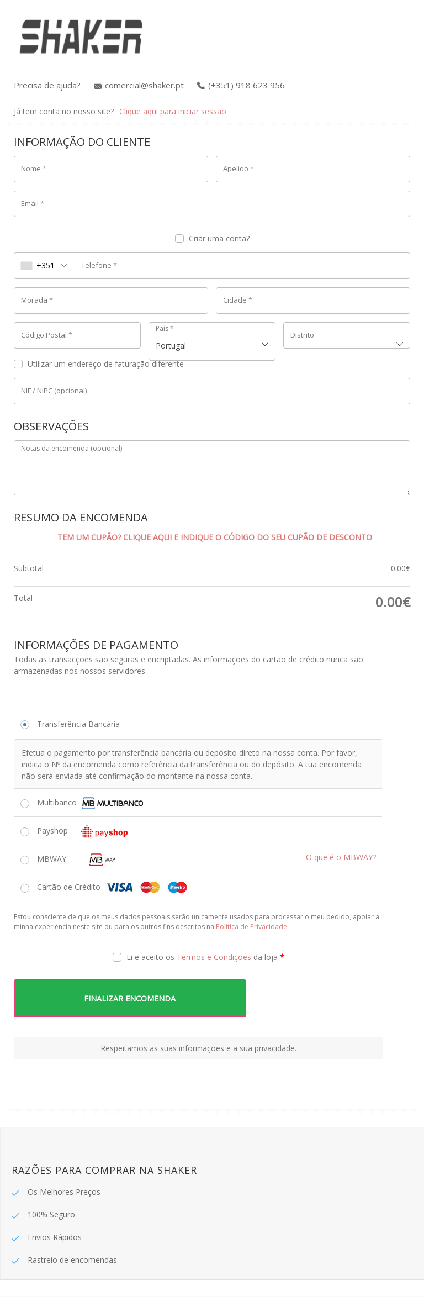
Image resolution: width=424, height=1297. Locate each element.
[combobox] (43, 265)
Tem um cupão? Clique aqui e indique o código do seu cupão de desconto (214, 537)
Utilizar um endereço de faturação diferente (100, 363)
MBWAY (86, 858)
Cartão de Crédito (113, 887)
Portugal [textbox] (171, 345)
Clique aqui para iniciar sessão (172, 111)
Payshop (86, 831)
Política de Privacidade (251, 926)
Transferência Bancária (78, 724)
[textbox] (346, 335)
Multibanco (90, 803)
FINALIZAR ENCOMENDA (132, 998)
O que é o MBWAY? (341, 857)
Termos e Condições (214, 957)
